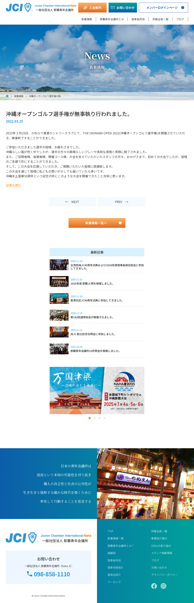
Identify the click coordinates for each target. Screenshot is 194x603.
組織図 (112, 553)
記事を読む (13, 185)
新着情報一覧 (116, 538)
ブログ (180, 19)
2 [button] (94, 418)
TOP (110, 531)
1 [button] (90, 418)
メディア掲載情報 (161, 553)
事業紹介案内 (159, 538)
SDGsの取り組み (161, 546)
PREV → (121, 201)
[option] (97, 390)
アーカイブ (114, 582)
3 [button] (99, 418)
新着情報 (86, 19)
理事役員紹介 (116, 567)
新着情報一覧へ (96, 223)
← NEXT (72, 201)
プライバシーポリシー (164, 575)
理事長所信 (138, 19)
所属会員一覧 (160, 19)
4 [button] (104, 418)
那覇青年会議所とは (112, 19)
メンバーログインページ (162, 7)
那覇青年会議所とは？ (121, 546)
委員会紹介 (114, 575)
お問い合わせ (159, 567)
